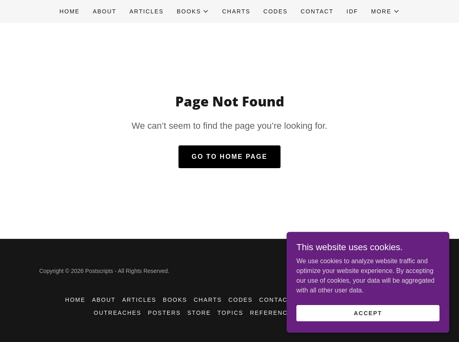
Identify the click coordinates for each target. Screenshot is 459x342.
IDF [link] (352, 11)
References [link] (273, 313)
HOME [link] (69, 11)
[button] (193, 11)
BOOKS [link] (175, 300)
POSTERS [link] (164, 313)
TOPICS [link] (231, 313)
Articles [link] (146, 11)
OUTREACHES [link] (117, 313)
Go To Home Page (229, 156)
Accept (368, 313)
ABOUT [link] (104, 11)
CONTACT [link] (317, 11)
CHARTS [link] (236, 11)
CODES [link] (275, 11)
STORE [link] (199, 313)
